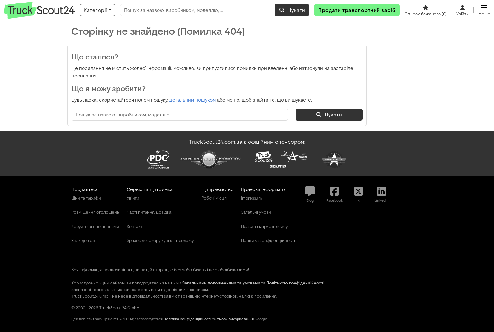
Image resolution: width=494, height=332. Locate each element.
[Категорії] (97, 10)
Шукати (292, 10)
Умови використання (235, 319)
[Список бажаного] (426, 10)
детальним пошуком (192, 100)
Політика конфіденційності (187, 319)
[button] (484, 10)
